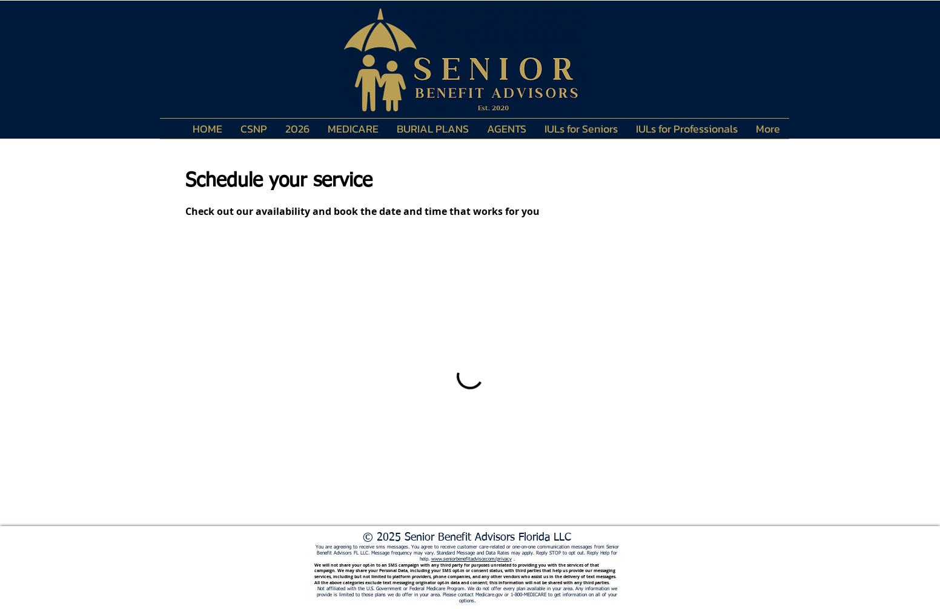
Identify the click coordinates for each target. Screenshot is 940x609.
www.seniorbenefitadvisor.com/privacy (471, 559)
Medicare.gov (489, 595)
